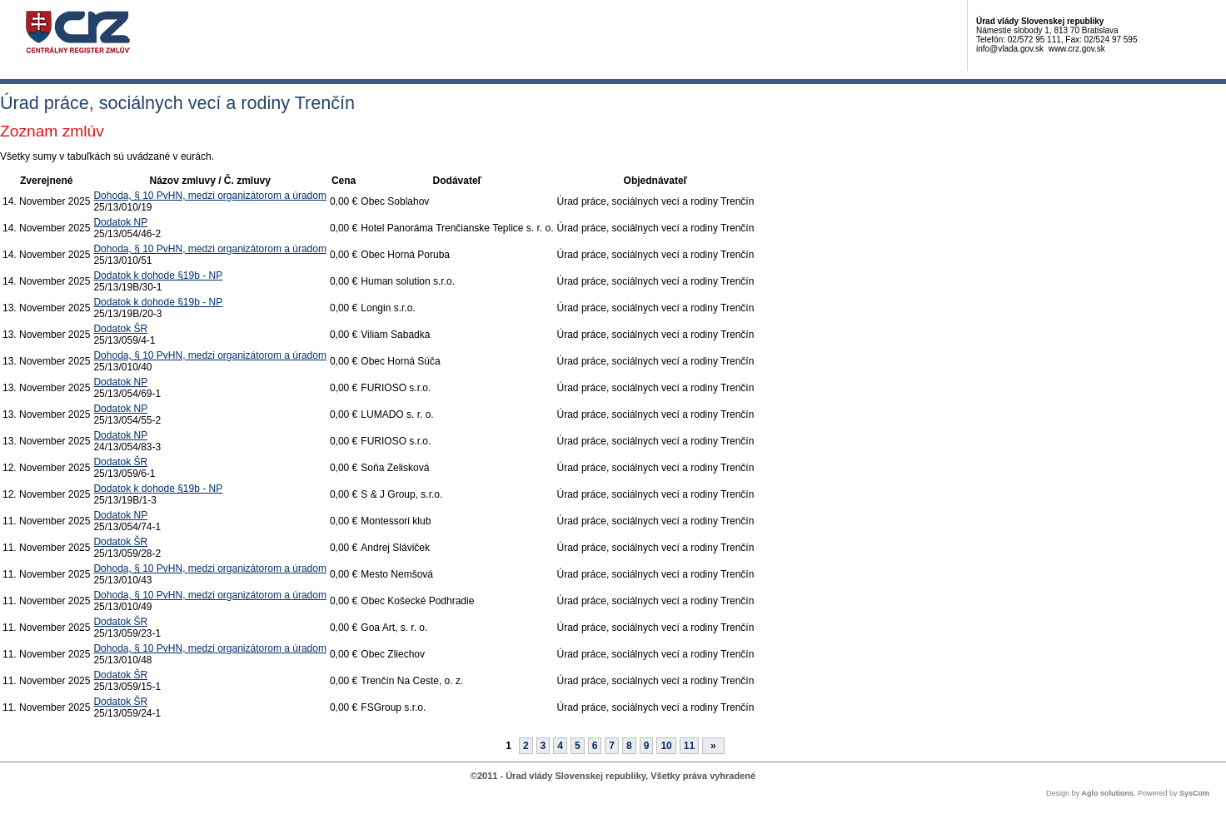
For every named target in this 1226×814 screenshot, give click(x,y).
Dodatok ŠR (120, 329)
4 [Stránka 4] (560, 746)
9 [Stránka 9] (647, 746)
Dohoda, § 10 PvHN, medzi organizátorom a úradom (209, 195)
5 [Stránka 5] (578, 746)
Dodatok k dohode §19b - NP (157, 275)
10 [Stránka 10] (665, 746)
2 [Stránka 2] (526, 746)
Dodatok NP (120, 222)
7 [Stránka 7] (612, 746)
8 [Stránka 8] (629, 746)
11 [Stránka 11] (689, 746)
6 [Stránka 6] (595, 746)
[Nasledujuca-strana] (713, 745)
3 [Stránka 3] (543, 746)
